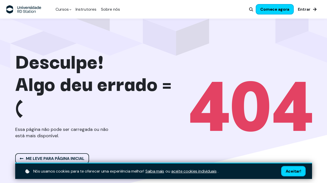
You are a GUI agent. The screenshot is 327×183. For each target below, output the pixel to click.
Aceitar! (293, 171)
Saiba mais (154, 171)
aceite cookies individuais (193, 171)
